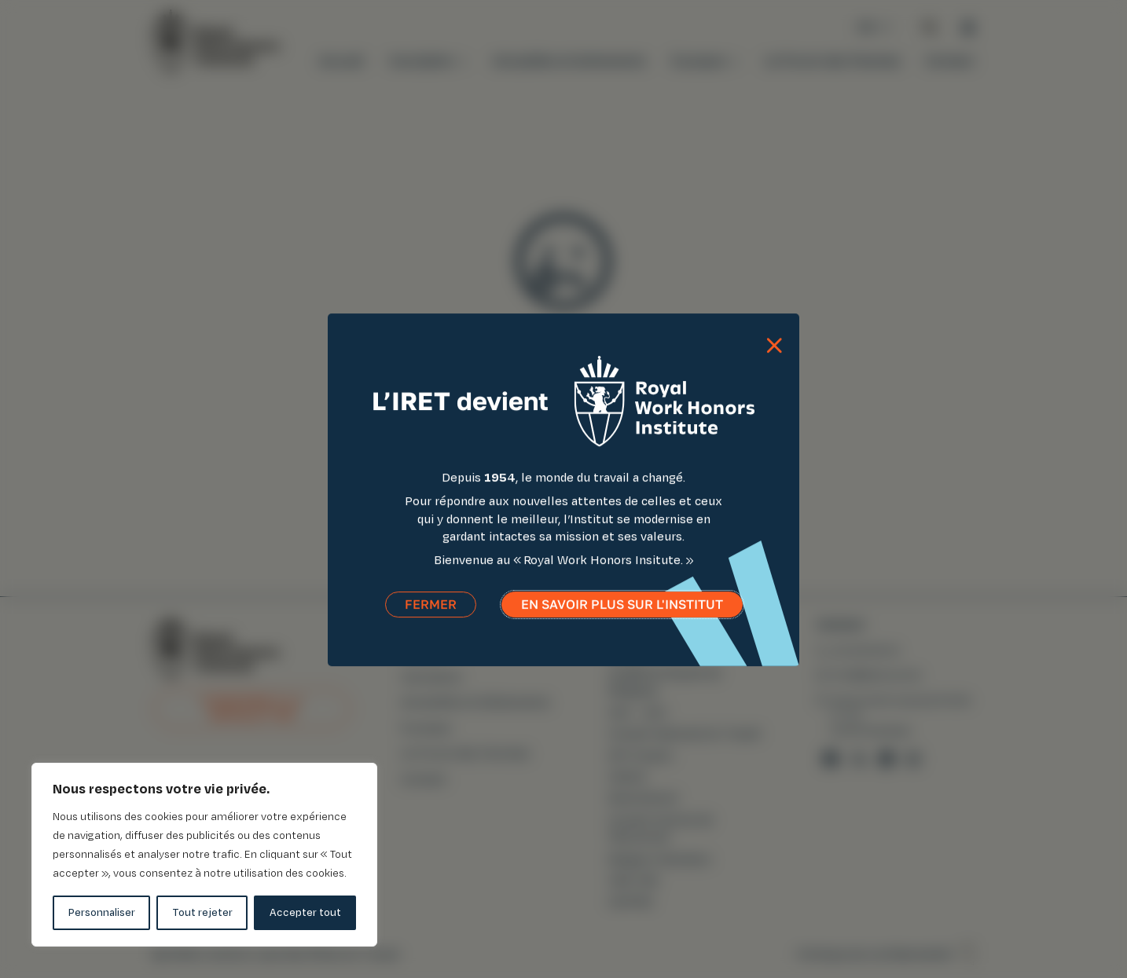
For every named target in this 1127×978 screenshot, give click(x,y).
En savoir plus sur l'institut (622, 617)
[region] (204, 855)
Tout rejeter (202, 912)
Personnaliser (101, 912)
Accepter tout (305, 912)
